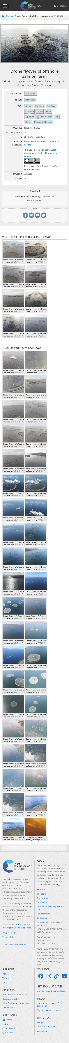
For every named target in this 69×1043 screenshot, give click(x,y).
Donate (5, 973)
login (40, 196)
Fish (57, 116)
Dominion (14, 994)
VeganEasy (42, 1031)
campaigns (21, 924)
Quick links (7, 1032)
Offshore (29, 111)
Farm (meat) (30, 93)
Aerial (48, 111)
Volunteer (7, 978)
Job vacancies (43, 913)
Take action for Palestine (14, 944)
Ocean (28, 122)
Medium (31, 200)
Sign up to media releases (49, 1010)
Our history (42, 898)
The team (41, 893)
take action (26, 927)
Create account (9, 1028)
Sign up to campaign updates (51, 990)
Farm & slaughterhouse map (16, 1003)
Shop (4, 982)
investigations (9, 927)
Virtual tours (8, 1007)
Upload (7, 1019)
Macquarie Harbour (43, 122)
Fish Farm (39, 106)
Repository (11, 998)
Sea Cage (51, 106)
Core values (42, 902)
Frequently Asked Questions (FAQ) (50, 908)
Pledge (40, 1022)
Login (5, 1023)
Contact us (42, 917)
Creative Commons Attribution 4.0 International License (42, 153)
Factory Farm (46, 116)
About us (41, 889)
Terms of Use (8, 937)
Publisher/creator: (32, 141)
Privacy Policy (9, 932)
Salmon (28, 106)
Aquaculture (31, 116)
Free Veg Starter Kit (46, 1026)
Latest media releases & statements (48, 1004)
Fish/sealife (30, 99)
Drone (40, 111)
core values (13, 919)
